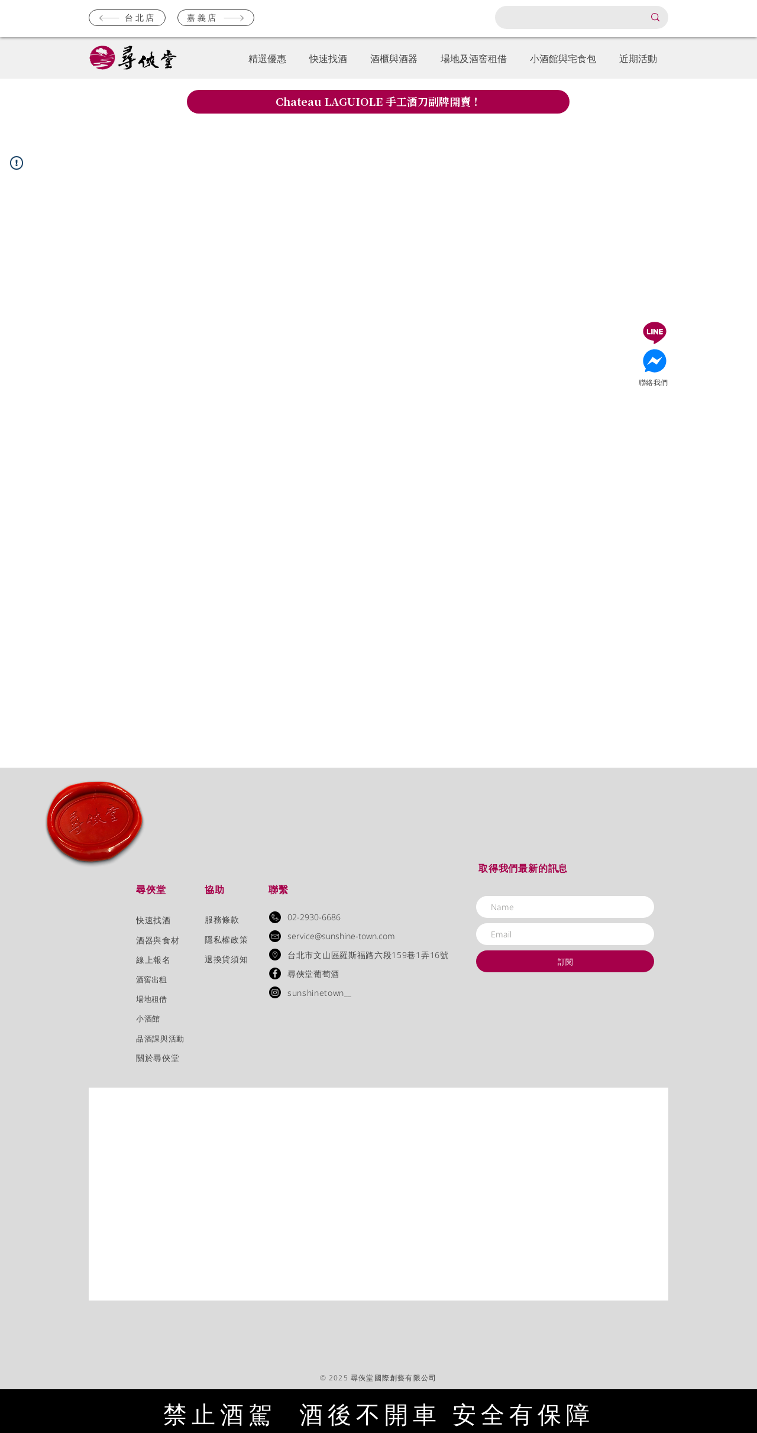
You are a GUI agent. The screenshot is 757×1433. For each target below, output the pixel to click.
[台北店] (127, 17)
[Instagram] (275, 992)
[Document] (654, 333)
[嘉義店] (215, 17)
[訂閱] (565, 961)
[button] (267, 59)
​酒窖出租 (151, 979)
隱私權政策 (226, 939)
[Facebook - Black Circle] (275, 973)
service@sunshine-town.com (341, 936)
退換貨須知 (226, 959)
